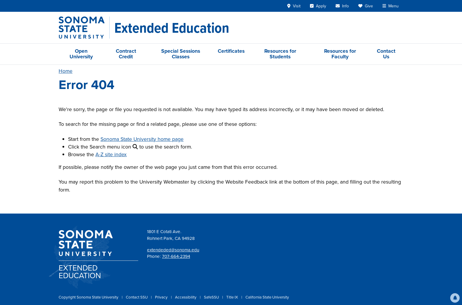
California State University (267, 297)
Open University (81, 53)
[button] (455, 298)
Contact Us (386, 53)
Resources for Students (280, 53)
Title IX (232, 297)
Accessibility (186, 297)
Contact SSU (137, 297)
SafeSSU (212, 297)
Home (65, 71)
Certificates (231, 51)
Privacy (162, 297)
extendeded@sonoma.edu (173, 250)
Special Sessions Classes (180, 53)
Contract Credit (126, 53)
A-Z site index (111, 154)
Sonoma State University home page (142, 139)
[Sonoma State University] (84, 28)
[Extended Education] (171, 27)
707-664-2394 (176, 256)
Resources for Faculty (340, 53)
